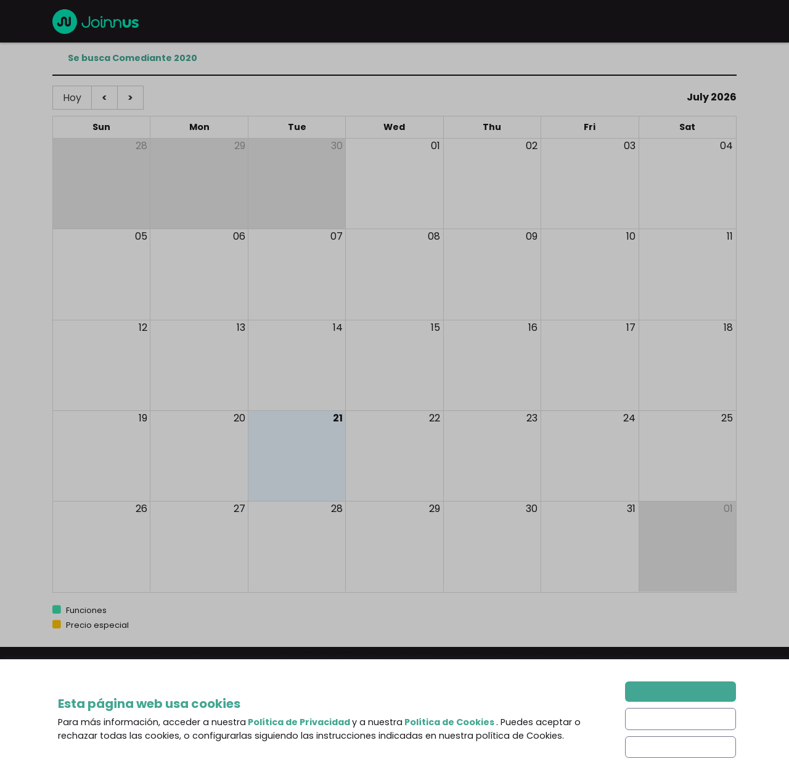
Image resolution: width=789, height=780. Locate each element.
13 (241, 327)
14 (338, 327)
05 (141, 236)
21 (338, 418)
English (96, 730)
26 (141, 509)
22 (434, 418)
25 (727, 418)
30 (337, 146)
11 (730, 236)
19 (143, 418)
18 (728, 327)
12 (143, 327)
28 (141, 146)
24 (629, 418)
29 (239, 146)
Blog (414, 725)
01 (435, 146)
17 (631, 327)
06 (239, 236)
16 (533, 327)
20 (239, 418)
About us (249, 725)
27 (239, 509)
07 (336, 236)
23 (532, 418)
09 (532, 236)
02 (532, 146)
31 (631, 509)
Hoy (72, 98)
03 (630, 146)
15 (435, 327)
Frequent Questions (275, 749)
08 (434, 236)
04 (726, 146)
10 (631, 236)
